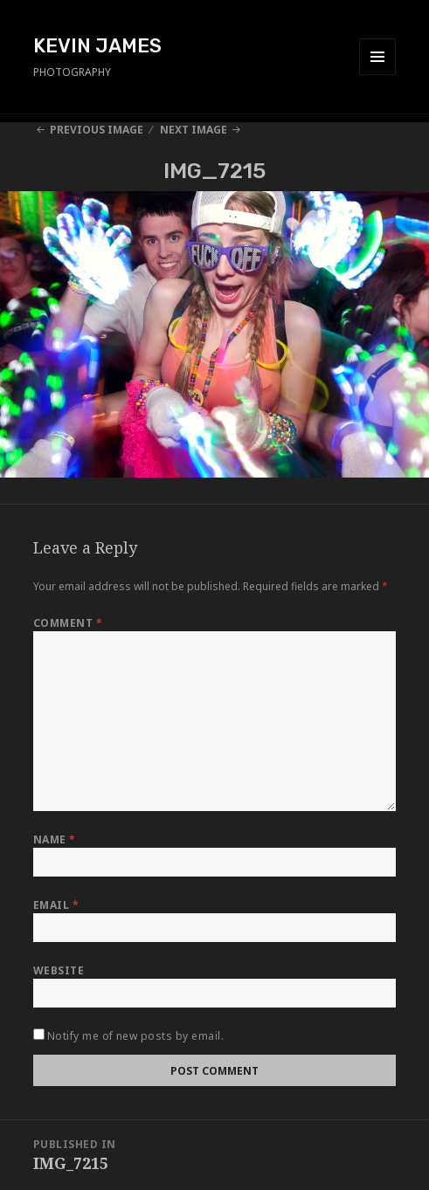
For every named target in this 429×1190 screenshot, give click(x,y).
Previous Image (96, 129)
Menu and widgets (378, 74)
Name (54, 839)
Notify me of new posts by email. (135, 1035)
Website (58, 970)
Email (56, 905)
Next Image (193, 129)
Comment (67, 623)
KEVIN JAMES (97, 46)
